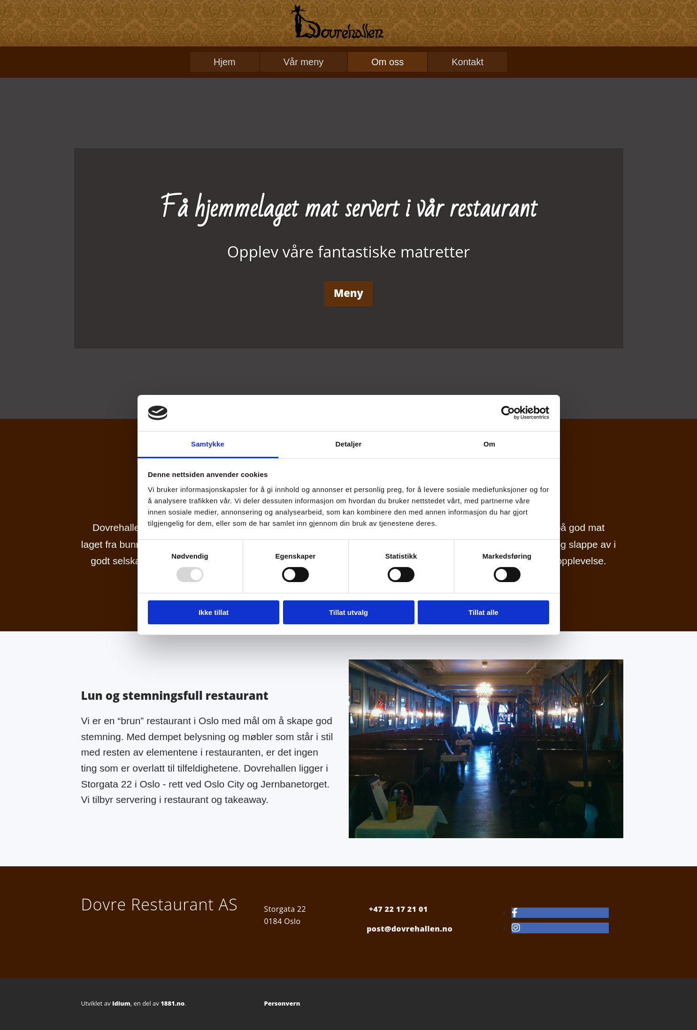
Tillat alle (483, 612)
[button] (348, 293)
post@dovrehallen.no (409, 929)
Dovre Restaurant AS (159, 904)
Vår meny (303, 62)
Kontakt (467, 62)
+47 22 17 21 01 (398, 909)
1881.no (172, 1003)
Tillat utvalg (348, 612)
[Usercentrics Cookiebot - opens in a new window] (508, 413)
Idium (121, 1003)
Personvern (282, 1003)
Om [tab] (489, 444)
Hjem (225, 62)
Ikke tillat (214, 612)
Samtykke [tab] (207, 444)
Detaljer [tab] (349, 444)
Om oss (387, 62)
